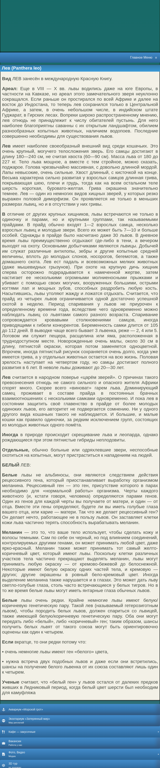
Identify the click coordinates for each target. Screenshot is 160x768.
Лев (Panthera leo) (21, 68)
